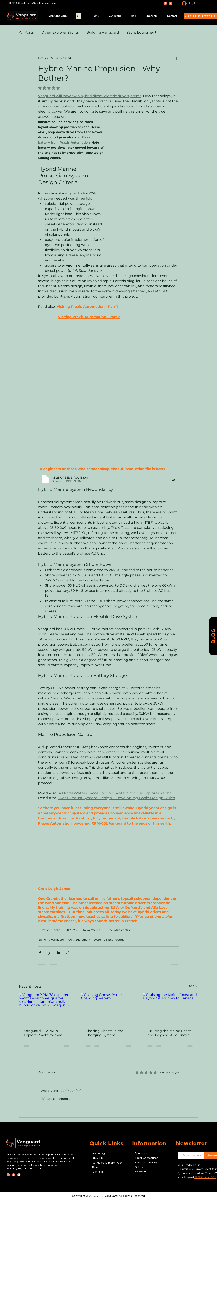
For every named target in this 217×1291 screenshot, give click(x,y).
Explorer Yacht (50, 930)
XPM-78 (71, 930)
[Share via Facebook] (40, 953)
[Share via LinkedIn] (58, 953)
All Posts (26, 32)
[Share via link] (68, 953)
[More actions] (177, 58)
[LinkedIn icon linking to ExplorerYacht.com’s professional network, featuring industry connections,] (170, 3)
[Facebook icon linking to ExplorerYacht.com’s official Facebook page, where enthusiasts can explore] (165, 3)
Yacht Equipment (141, 32)
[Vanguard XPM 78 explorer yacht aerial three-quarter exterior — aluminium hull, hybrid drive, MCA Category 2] (46, 1008)
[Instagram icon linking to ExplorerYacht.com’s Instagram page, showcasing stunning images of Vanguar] (19, 1174)
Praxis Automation (118, 930)
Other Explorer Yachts (60, 32)
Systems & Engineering (109, 939)
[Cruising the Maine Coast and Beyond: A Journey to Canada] (170, 1008)
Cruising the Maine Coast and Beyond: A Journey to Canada (169, 1033)
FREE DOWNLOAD (205, 1177)
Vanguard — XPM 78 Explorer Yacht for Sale (43, 1033)
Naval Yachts (91, 930)
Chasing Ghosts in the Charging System (104, 1033)
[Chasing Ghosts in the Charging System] (108, 1008)
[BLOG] (213, 636)
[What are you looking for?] (57, 16)
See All (193, 986)
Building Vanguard (102, 32)
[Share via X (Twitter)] (49, 953)
